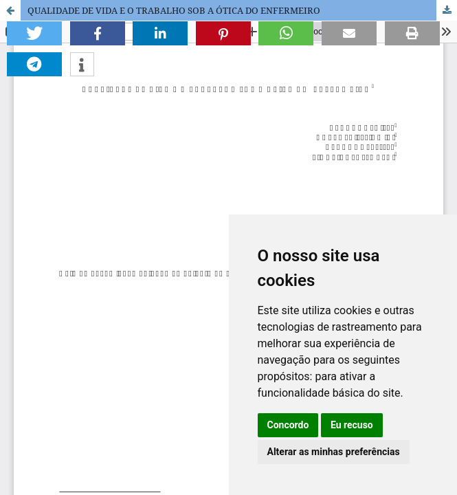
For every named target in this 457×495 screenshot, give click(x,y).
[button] (34, 33)
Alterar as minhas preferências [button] (333, 451)
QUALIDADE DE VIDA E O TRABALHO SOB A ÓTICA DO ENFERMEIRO (173, 10)
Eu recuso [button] (352, 424)
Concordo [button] (288, 424)
